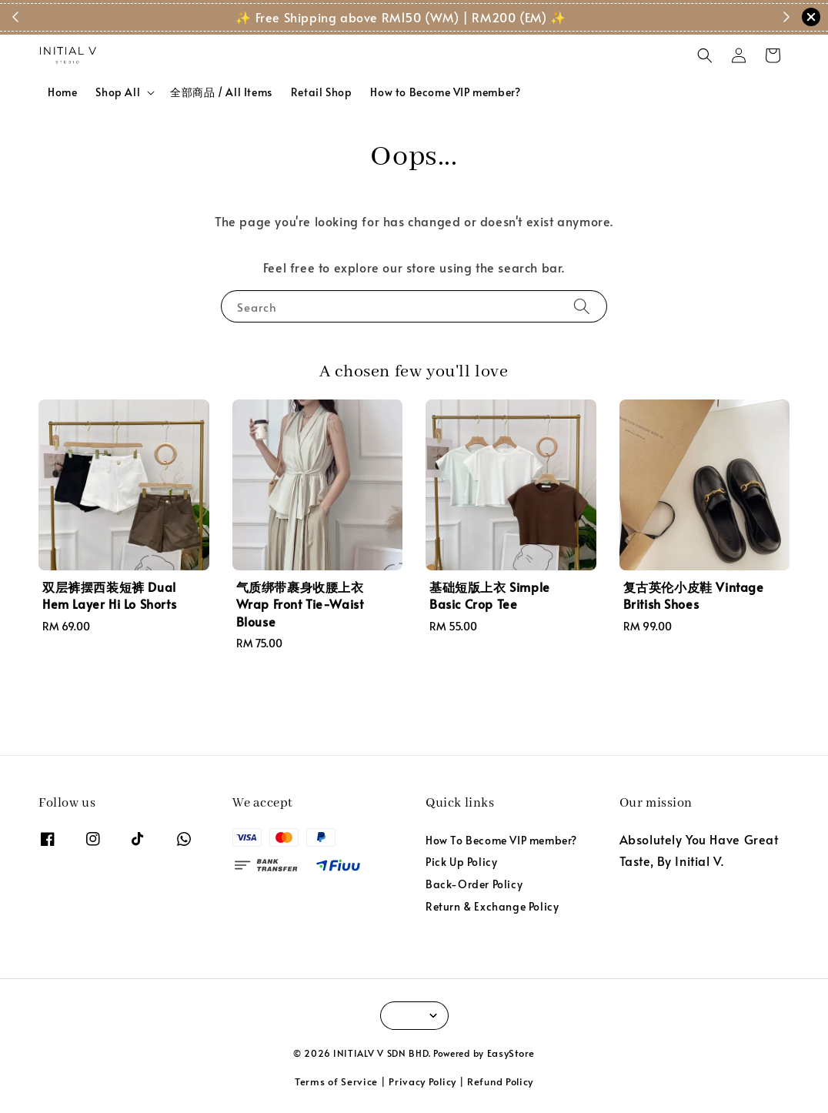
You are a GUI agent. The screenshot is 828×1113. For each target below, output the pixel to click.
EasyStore (511, 1053)
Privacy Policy (422, 1081)
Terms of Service (336, 1081)
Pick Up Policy (461, 861)
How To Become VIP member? (501, 840)
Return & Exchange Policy (492, 906)
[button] (705, 55)
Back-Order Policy (474, 884)
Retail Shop (321, 92)
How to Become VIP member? (445, 92)
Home (62, 92)
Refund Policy (500, 1081)
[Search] (581, 306)
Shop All (117, 92)
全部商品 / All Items (221, 92)
